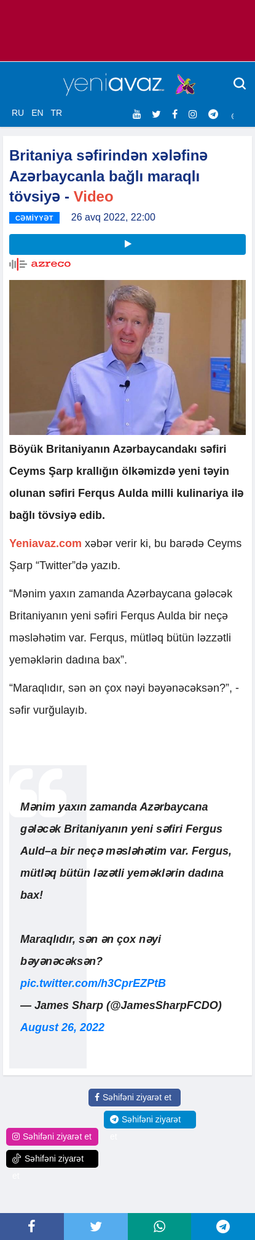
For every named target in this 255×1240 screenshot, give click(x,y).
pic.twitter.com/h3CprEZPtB (93, 983)
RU (18, 113)
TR (56, 113)
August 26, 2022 (62, 1027)
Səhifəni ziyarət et (133, 1097)
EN (37, 113)
